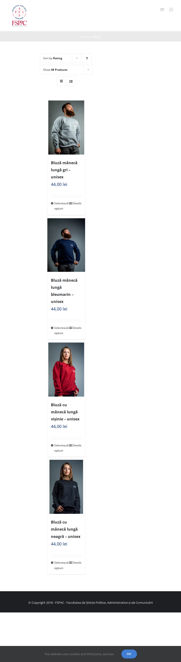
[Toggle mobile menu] (171, 9)
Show (55, 70)
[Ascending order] (87, 58)
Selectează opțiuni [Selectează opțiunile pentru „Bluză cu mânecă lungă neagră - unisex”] (60, 565)
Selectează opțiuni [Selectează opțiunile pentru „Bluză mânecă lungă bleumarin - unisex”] (60, 330)
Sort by (52, 58)
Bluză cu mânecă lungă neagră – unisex (65, 529)
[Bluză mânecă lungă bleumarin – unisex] (66, 245)
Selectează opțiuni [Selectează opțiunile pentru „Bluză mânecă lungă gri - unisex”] (60, 205)
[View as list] (70, 81)
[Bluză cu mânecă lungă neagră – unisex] (66, 487)
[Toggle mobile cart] (162, 9)
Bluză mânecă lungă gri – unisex (64, 170)
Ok (129, 654)
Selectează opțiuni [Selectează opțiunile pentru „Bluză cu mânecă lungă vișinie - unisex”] (60, 448)
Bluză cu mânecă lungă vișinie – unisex (65, 412)
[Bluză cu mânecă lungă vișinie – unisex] (66, 370)
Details (77, 203)
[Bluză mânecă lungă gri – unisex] (66, 128)
